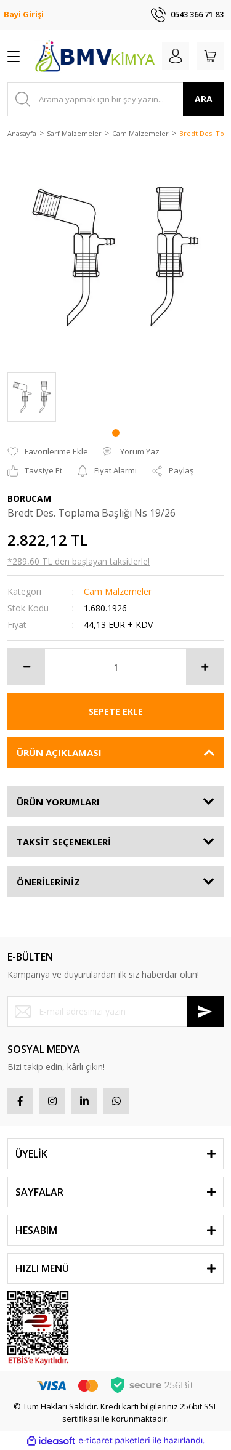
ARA (204, 99)
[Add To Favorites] (47, 452)
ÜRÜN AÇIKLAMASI (59, 752)
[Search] (115, 99)
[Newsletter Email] (115, 1011)
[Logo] (94, 56)
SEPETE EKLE (116, 711)
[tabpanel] (32, 397)
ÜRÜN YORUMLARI (58, 801)
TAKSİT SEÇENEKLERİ (64, 842)
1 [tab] (116, 433)
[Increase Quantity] (204, 667)
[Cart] (210, 56)
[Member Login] (175, 56)
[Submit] (205, 1011)
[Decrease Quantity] (26, 667)
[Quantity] (115, 667)
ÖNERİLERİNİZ (48, 882)
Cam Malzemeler (118, 591)
